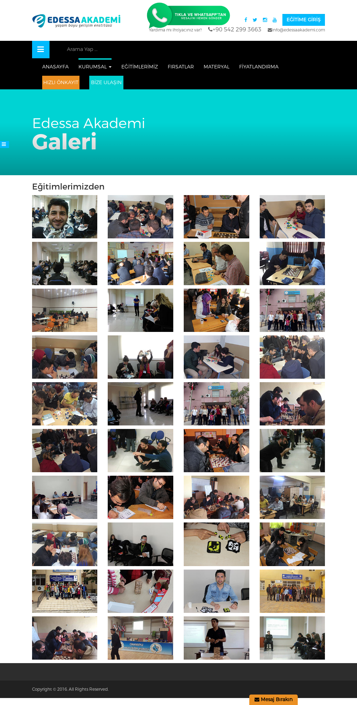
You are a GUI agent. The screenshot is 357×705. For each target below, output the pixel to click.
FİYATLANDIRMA (259, 67)
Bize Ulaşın (106, 82)
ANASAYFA (55, 67)
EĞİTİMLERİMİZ (139, 67)
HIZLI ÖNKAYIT (60, 82)
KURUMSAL (95, 67)
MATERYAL (216, 67)
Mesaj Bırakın (274, 699)
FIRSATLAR (181, 67)
